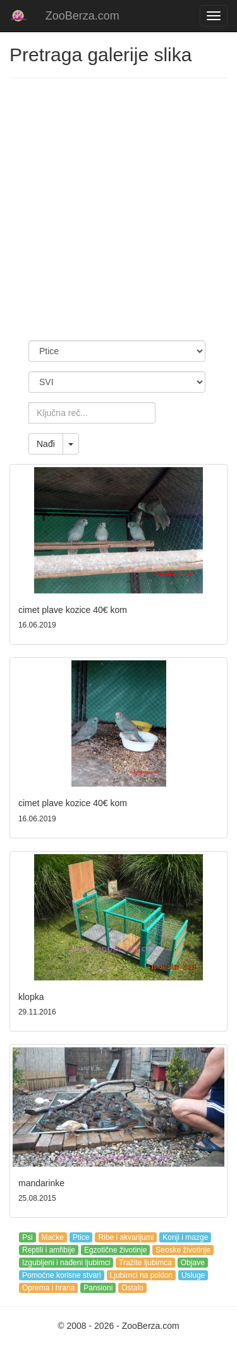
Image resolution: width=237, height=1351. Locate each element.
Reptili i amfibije (48, 1250)
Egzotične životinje (115, 1250)
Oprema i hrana (48, 1287)
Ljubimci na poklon (141, 1275)
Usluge (193, 1275)
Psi (27, 1237)
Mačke (53, 1237)
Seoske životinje (182, 1250)
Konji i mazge (185, 1237)
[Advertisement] (118, 209)
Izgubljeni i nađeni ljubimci (66, 1262)
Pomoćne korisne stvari (61, 1275)
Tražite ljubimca (145, 1262)
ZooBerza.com (82, 15)
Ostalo (132, 1287)
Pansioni (97, 1287)
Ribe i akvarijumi (126, 1237)
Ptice (81, 1237)
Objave (193, 1262)
